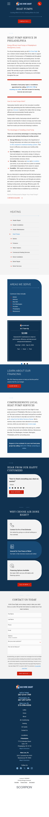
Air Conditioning (24, 720)
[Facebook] (21, 768)
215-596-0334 (24, 705)
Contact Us (24, 730)
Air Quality (24, 727)
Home (24, 713)
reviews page (32, 424)
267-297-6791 (24, 700)
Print (30, 349)
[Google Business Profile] (17, 768)
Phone (9, 625)
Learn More (14, 386)
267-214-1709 (24, 695)
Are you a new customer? (14, 641)
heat (28, 161)
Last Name (11, 619)
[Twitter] (24, 768)
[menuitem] (24, 220)
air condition (35, 161)
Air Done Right (33, 51)
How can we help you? (14, 646)
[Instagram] (32, 768)
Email (24, 349)
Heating (24, 723)
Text (18, 349)
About (24, 716)
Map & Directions (24, 748)
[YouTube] (28, 768)
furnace (16, 110)
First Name (11, 614)
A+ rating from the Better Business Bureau (21, 419)
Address (10, 636)
